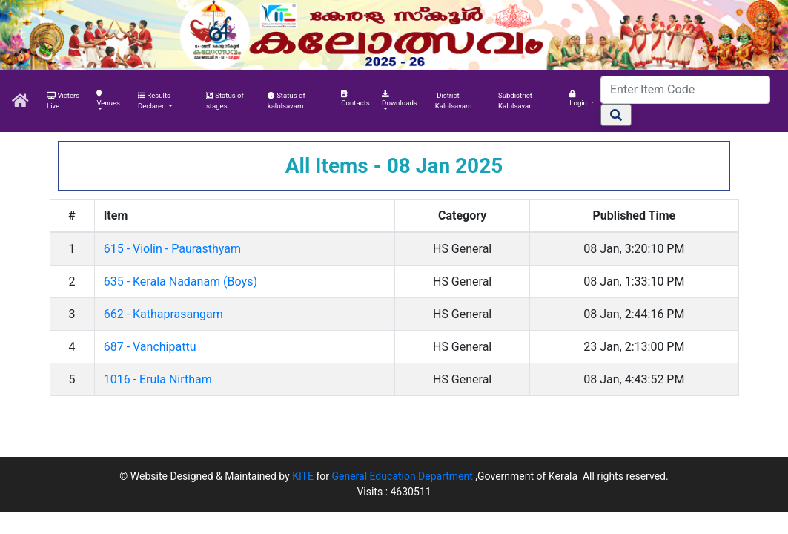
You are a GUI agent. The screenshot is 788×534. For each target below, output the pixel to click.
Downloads (399, 98)
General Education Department (403, 476)
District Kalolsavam (453, 100)
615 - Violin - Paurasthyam (172, 249)
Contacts (355, 98)
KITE (303, 476)
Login (579, 98)
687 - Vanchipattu (150, 347)
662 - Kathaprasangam (163, 314)
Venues (108, 98)
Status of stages (225, 100)
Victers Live (63, 100)
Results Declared (154, 100)
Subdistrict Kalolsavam (516, 100)
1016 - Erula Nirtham (158, 379)
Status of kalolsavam (286, 100)
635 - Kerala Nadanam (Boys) (180, 281)
